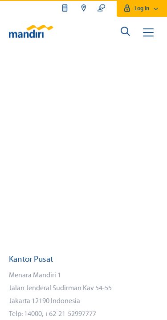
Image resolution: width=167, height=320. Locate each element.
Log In (141, 9)
